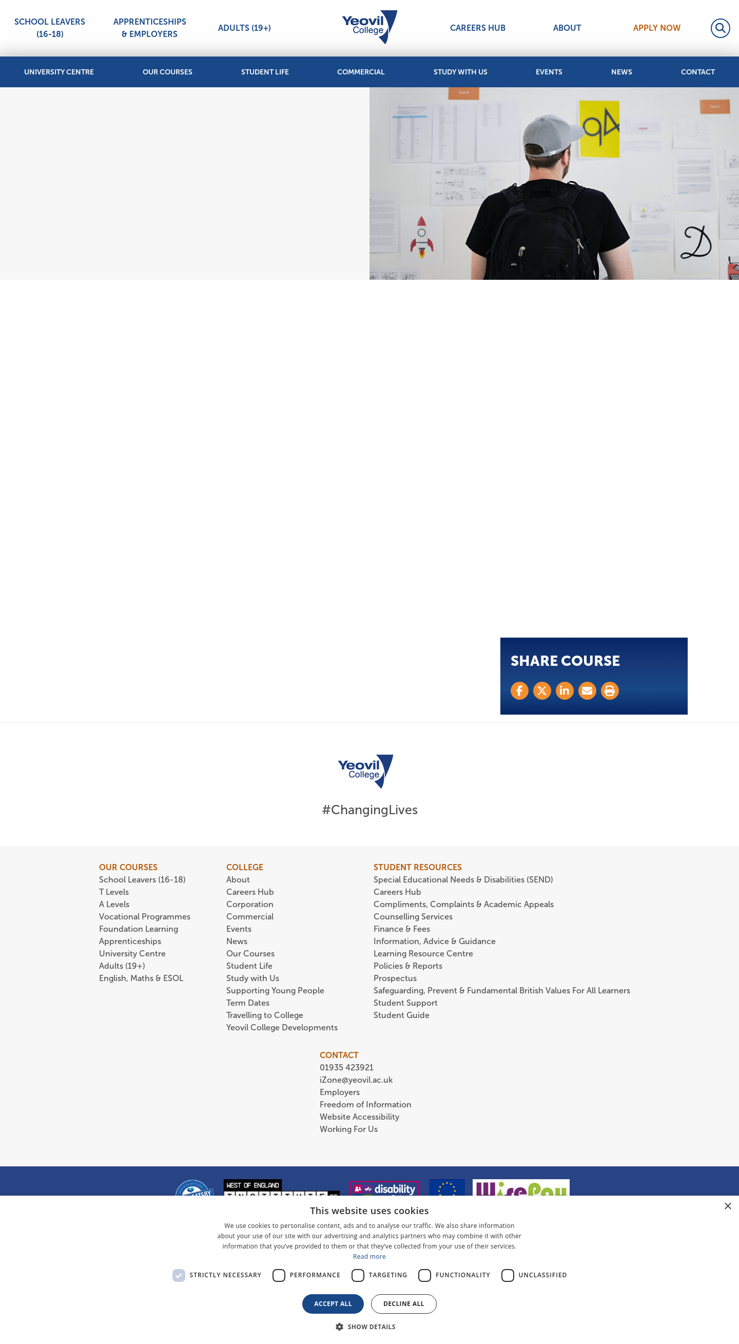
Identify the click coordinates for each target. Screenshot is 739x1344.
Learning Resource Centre (423, 953)
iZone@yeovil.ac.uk (356, 1080)
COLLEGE (244, 867)
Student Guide (402, 1015)
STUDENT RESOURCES (418, 867)
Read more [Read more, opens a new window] (369, 1256)
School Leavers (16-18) (49, 28)
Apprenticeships (130, 941)
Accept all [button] (333, 1303)
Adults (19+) (244, 28)
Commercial (361, 72)
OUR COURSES (128, 867)
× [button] (727, 1207)
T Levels (114, 892)
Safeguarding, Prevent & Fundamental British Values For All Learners (503, 990)
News (621, 72)
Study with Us (461, 72)
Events (549, 72)
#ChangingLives (370, 810)
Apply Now (656, 28)
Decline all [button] (403, 1303)
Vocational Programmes (144, 916)
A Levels (114, 904)
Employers (340, 1092)
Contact (698, 72)
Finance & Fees (402, 929)
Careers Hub (477, 28)
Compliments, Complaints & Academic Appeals (464, 904)
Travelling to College (264, 1015)
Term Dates (247, 1003)
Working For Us (349, 1129)
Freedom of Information (366, 1104)
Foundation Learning (138, 929)
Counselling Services (413, 916)
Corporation (250, 904)
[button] (369, 1326)
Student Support (406, 1003)
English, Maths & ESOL (142, 978)
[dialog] (369, 1270)
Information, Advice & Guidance (435, 941)
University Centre (59, 72)
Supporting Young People (275, 990)
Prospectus (395, 978)
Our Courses (167, 72)
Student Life (265, 72)
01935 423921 (347, 1067)
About (567, 28)
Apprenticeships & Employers (149, 28)
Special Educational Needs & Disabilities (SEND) (463, 880)
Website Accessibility (359, 1117)
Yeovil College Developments (282, 1027)
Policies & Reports (408, 966)
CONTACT (339, 1055)
